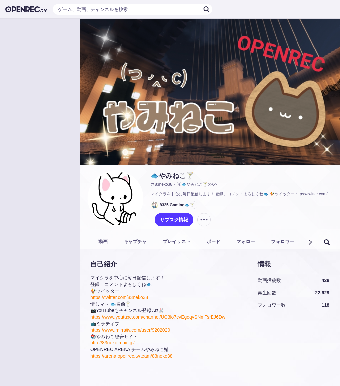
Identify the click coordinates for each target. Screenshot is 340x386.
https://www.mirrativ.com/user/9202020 (130, 330)
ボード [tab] (213, 241)
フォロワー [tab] (282, 241)
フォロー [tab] (245, 241)
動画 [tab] (103, 241)
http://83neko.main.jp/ (112, 342)
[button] (310, 242)
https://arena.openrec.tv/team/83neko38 (131, 356)
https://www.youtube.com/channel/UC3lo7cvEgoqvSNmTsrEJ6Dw (157, 317)
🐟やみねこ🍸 (172, 175)
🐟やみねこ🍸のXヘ (197, 184)
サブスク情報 (174, 219)
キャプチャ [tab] (135, 241)
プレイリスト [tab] (177, 241)
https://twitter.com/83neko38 (119, 297)
